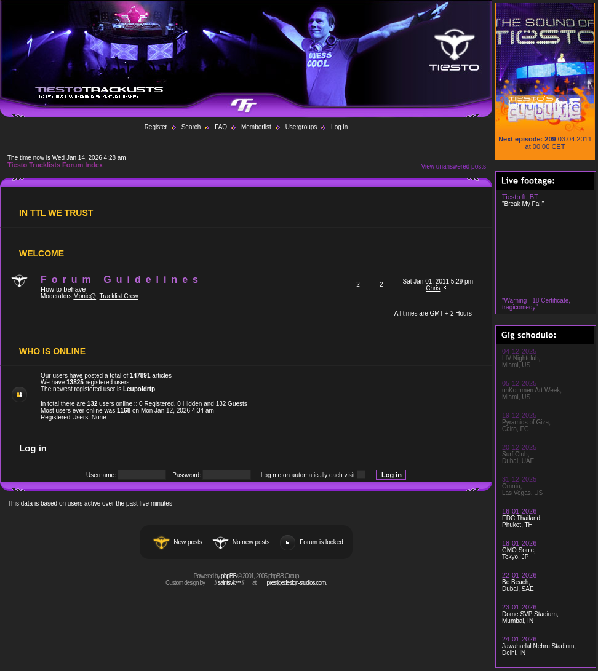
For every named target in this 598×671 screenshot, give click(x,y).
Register (156, 127)
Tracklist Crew (119, 296)
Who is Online (52, 351)
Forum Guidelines (122, 279)
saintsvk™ (229, 582)
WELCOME (41, 253)
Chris (433, 288)
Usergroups (301, 127)
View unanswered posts (453, 166)
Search (191, 127)
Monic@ (84, 296)
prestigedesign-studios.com (296, 582)
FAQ (221, 127)
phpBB (228, 576)
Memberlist (256, 127)
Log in (339, 127)
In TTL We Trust (56, 213)
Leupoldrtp (139, 389)
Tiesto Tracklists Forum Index (55, 165)
